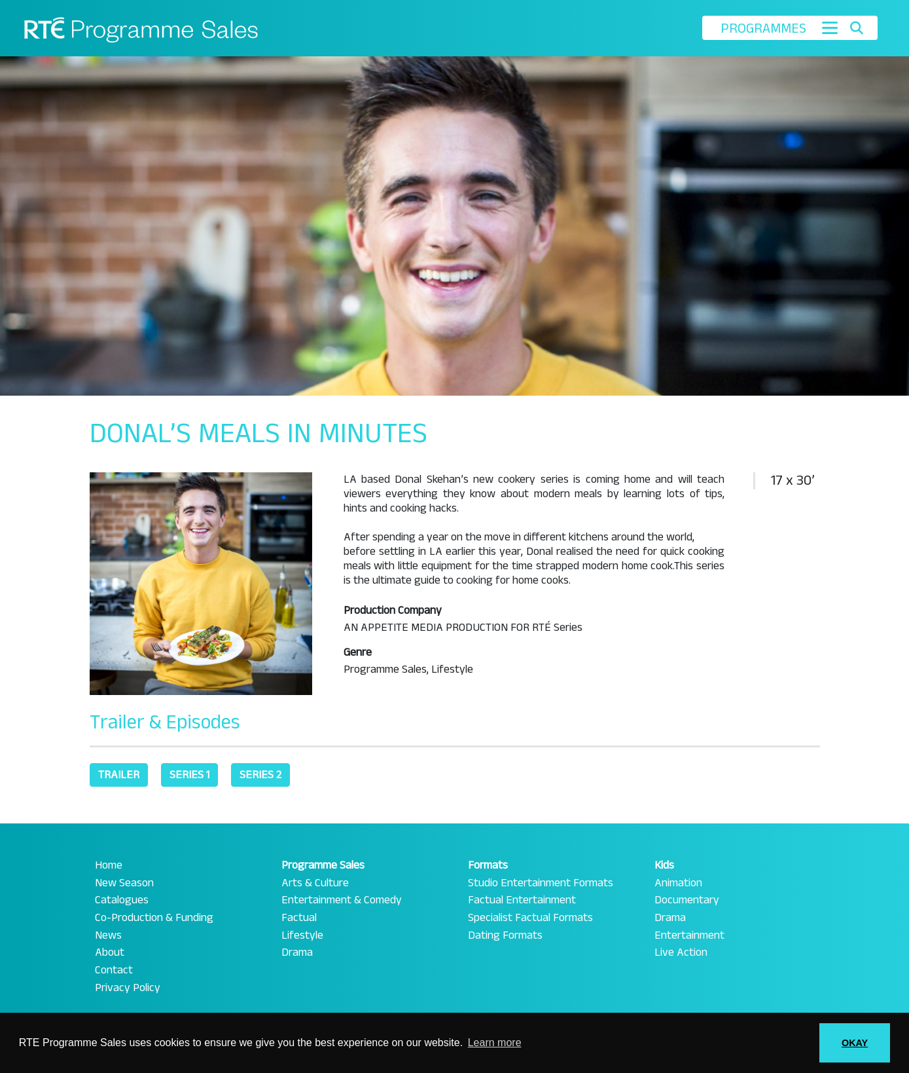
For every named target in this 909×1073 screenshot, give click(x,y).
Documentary (686, 900)
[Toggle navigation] (830, 27)
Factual (299, 918)
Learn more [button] (495, 1042)
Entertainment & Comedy (341, 900)
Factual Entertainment (522, 900)
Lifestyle (302, 935)
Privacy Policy (127, 988)
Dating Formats (505, 935)
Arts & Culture (315, 883)
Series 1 (189, 774)
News (108, 935)
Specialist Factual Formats (530, 918)
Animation (678, 883)
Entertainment (689, 935)
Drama (297, 952)
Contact (114, 970)
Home (108, 865)
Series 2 (260, 774)
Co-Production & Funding (154, 918)
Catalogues (122, 900)
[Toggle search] (856, 28)
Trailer (118, 774)
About (109, 952)
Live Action (680, 952)
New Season (124, 883)
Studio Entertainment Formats (540, 883)
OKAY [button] (855, 1043)
